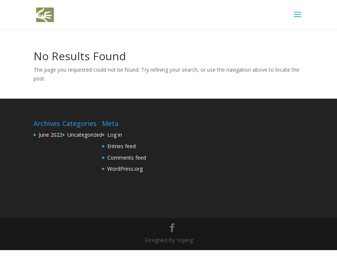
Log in (114, 134)
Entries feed (121, 146)
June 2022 (50, 134)
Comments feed (126, 157)
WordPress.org (125, 168)
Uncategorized (84, 134)
